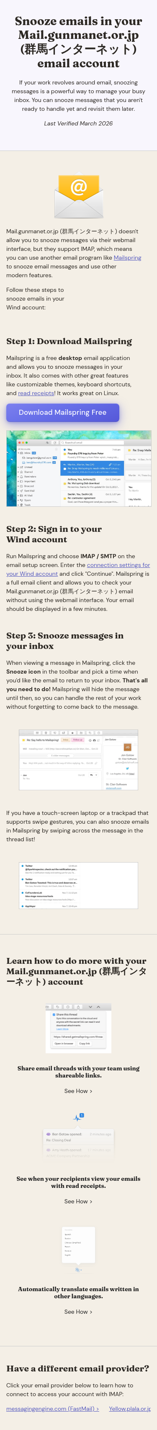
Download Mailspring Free (63, 412)
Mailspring (128, 257)
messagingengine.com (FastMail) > (52, 1408)
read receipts (36, 393)
